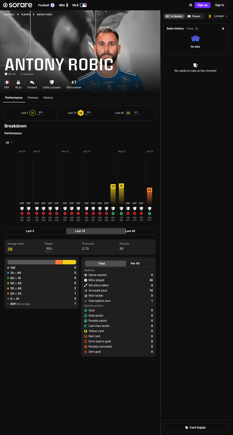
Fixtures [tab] (33, 97)
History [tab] (48, 97)
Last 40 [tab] (130, 231)
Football (46, 5)
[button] (191, 5)
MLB (79, 5)
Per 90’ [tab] (135, 263)
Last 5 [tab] (30, 231)
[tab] (194, 16)
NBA (63, 5)
